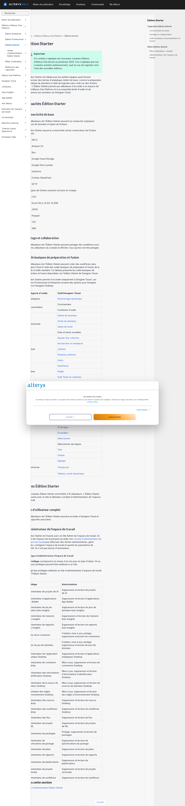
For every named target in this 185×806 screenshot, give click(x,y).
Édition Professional (15, 39)
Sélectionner (94, 430)
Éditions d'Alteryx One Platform (14, 26)
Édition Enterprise (15, 33)
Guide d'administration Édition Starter (16, 53)
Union (91, 352)
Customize (70, 417)
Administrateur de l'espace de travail (163, 56)
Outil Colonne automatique (101, 374)
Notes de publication (14, 20)
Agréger (92, 452)
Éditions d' (79, 28)
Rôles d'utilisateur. (15, 61)
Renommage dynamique (100, 290)
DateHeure (93, 357)
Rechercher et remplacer (101, 335)
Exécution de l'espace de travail (14, 110)
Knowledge (64, 4)
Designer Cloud (14, 81)
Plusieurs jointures (97, 346)
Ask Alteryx (14, 103)
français (118, 800)
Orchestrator (14, 117)
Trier (90, 441)
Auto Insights (14, 92)
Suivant (130, 794)
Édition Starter (15, 45)
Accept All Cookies (114, 417)
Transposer (94, 459)
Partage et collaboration (161, 34)
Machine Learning (14, 123)
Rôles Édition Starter (157, 47)
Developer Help (14, 137)
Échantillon (93, 424)
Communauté (97, 4)
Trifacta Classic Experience (14, 129)
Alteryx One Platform (14, 75)
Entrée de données (98, 307)
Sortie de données (97, 313)
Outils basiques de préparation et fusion (165, 39)
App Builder (14, 98)
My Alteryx (115, 4)
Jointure (92, 341)
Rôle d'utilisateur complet (161, 51)
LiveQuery (14, 86)
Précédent (42, 794)
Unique (91, 447)
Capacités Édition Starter (159, 26)
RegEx (91, 363)
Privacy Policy (92, 402)
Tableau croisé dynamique (101, 465)
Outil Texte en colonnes (100, 368)
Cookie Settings (141, 409)
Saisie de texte (96, 318)
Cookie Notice (72, 800)
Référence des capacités (15, 68)
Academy (80, 4)
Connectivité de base (159, 30)
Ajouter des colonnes (99, 329)
